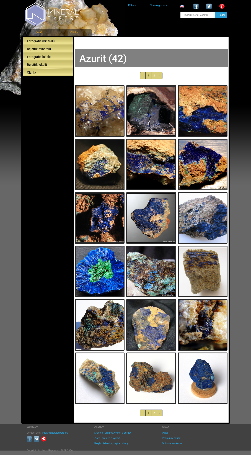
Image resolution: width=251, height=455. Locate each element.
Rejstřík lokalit (37, 64)
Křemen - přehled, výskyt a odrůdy (112, 432)
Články (74, 32)
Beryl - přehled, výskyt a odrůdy (111, 443)
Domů (39, 32)
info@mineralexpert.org (55, 432)
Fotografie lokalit (39, 57)
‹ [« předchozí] (142, 75)
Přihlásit (132, 5)
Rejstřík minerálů (39, 49)
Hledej (221, 15)
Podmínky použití (171, 438)
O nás (165, 432)
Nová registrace (158, 5)
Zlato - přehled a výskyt (107, 438)
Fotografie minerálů (41, 41)
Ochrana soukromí (172, 443)
